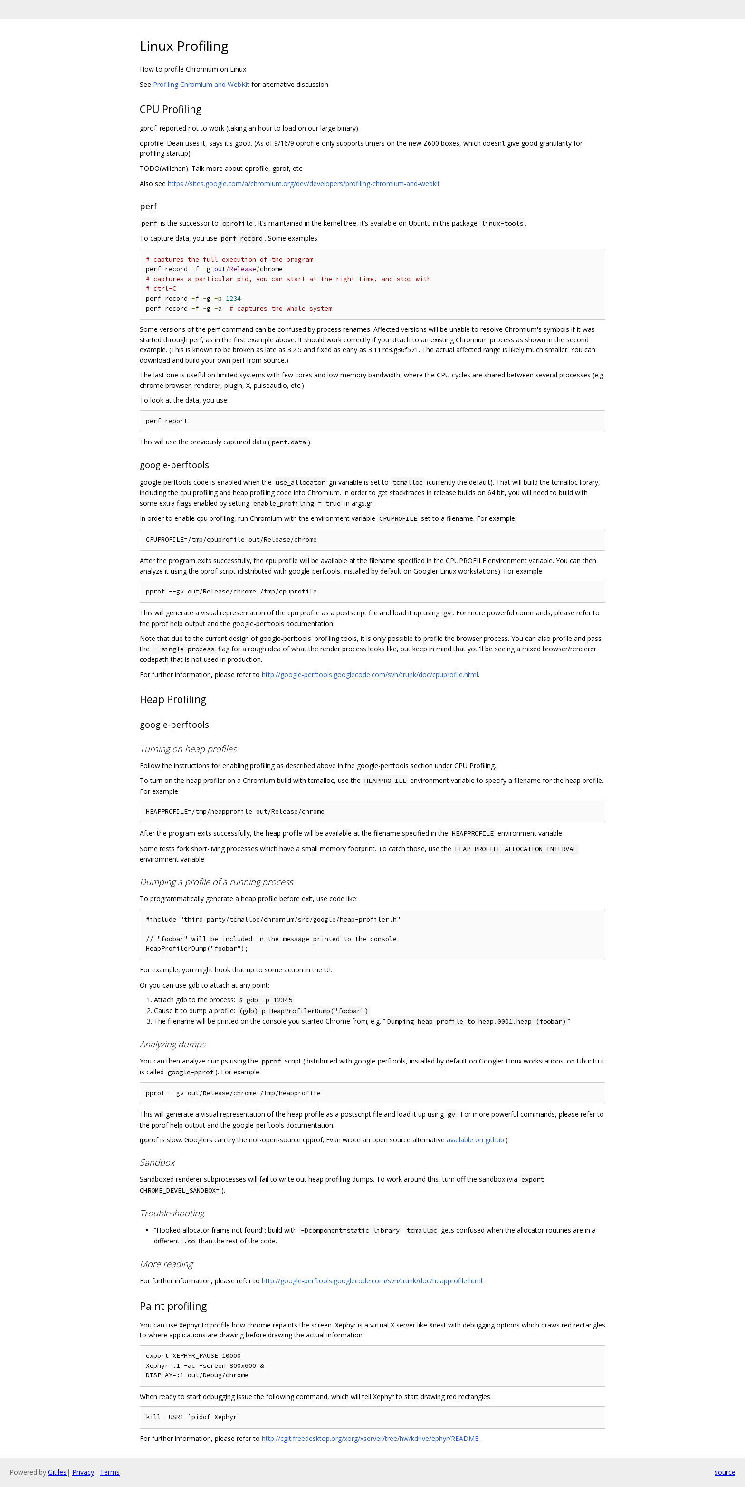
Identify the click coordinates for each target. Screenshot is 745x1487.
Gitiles (57, 1472)
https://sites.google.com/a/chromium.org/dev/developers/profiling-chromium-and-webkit (304, 183)
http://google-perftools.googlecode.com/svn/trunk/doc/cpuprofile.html (370, 674)
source (725, 1472)
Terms (110, 1472)
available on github (475, 1139)
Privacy (83, 1472)
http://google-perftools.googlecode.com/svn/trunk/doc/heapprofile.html (372, 1280)
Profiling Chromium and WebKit (201, 84)
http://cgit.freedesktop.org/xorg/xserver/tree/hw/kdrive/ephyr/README (370, 1438)
